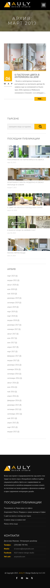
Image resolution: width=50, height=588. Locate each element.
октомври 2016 (13, 374)
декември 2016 (13, 365)
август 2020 (11, 285)
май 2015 (11, 418)
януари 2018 (12, 320)
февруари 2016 (13, 400)
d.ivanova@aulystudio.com (24, 549)
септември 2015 (13, 414)
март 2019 (11, 311)
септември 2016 (13, 378)
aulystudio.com (19, 556)
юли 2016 (11, 387)
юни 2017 (11, 342)
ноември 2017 (12, 329)
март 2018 (11, 316)
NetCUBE (42, 573)
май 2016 (11, 391)
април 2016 (11, 396)
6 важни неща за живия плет (21, 230)
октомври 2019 (13, 302)
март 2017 (11, 351)
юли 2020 (11, 289)
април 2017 (11, 347)
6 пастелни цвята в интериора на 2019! (27, 76)
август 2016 (11, 383)
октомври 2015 (13, 409)
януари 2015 (12, 431)
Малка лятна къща (16, 253)
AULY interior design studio (24, 553)
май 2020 (11, 294)
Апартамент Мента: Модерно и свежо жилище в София (24, 512)
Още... (40, 99)
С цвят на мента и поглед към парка (25, 207)
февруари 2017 (13, 356)
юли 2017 (11, 338)
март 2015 (11, 427)
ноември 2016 (12, 369)
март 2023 (11, 276)
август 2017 (11, 334)
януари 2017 (12, 360)
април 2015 (11, 423)
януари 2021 (12, 280)
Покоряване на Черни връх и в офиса (25, 160)
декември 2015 (13, 405)
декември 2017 (13, 325)
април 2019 (11, 307)
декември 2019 (13, 298)
